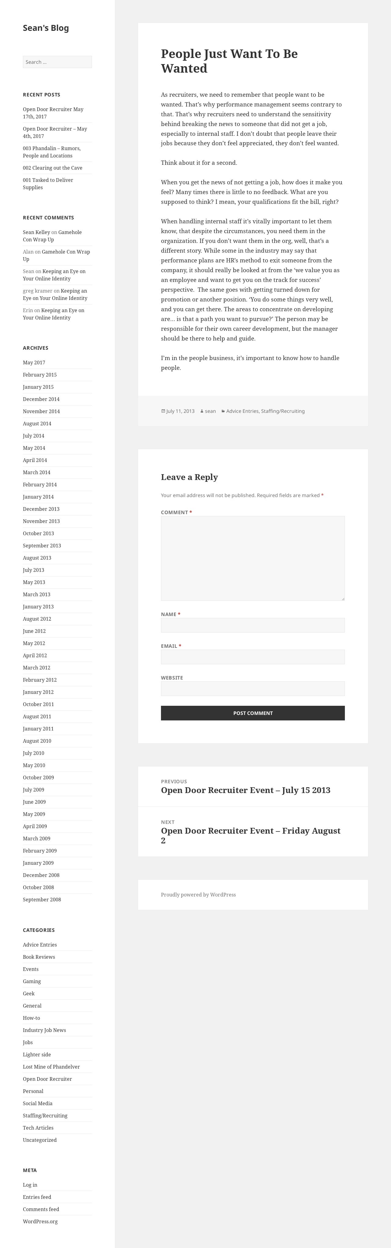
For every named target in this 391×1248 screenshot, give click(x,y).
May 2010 (34, 765)
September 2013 (42, 545)
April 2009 (35, 826)
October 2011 (38, 704)
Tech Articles (38, 1127)
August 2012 (37, 618)
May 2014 (34, 448)
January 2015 (38, 387)
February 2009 (40, 850)
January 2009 (38, 863)
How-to (31, 1018)
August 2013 (37, 557)
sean (210, 411)
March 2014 (36, 472)
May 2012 (34, 643)
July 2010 (33, 753)
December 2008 (41, 875)
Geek (29, 993)
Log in (30, 1184)
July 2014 (33, 435)
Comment (176, 512)
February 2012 (40, 679)
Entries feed (37, 1197)
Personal (33, 1091)
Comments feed (41, 1209)
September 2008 (42, 899)
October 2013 (38, 533)
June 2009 (34, 802)
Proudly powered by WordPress (198, 894)
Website (172, 677)
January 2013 (38, 606)
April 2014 (35, 460)
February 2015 (40, 374)
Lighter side (37, 1054)
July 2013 (33, 570)
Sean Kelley (36, 232)
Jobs (28, 1042)
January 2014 (38, 496)
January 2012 (38, 692)
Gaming (32, 981)
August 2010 (37, 741)
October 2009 (38, 777)
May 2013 (34, 582)
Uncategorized (40, 1140)
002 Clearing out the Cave (52, 167)
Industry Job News (44, 1030)
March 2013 (36, 594)
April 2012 (35, 655)
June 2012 (34, 631)
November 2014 (41, 411)
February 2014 (40, 484)
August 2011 (37, 716)
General (32, 1005)
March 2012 (36, 667)
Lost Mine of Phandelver (51, 1066)
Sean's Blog (46, 27)
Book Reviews (39, 957)
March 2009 (36, 838)
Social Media (38, 1103)
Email (171, 646)
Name (171, 614)
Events (30, 969)
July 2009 (33, 789)
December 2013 (41, 509)
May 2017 (34, 362)
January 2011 (38, 728)
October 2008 (38, 887)
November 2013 (41, 521)
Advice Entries (40, 944)
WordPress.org (40, 1221)
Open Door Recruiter (47, 1079)
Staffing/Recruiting (45, 1115)
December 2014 (41, 399)
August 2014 (37, 423)
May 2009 (34, 814)
